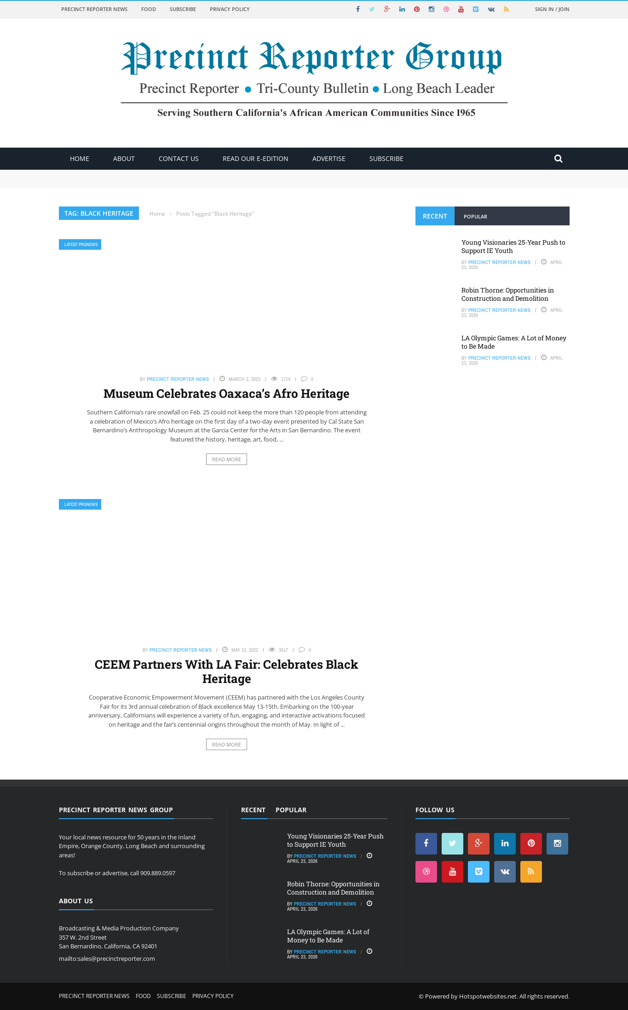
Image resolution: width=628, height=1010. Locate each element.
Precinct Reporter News (94, 9)
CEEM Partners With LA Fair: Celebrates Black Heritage (226, 671)
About (124, 158)
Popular (475, 216)
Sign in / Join (552, 9)
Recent (435, 216)
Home (79, 158)
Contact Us (179, 158)
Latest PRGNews (81, 244)
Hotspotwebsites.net (488, 996)
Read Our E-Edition (255, 158)
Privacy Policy (230, 9)
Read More (226, 459)
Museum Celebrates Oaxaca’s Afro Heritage (227, 393)
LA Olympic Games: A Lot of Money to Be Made (513, 341)
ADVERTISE (329, 158)
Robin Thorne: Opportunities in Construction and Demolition (507, 294)
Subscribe (183, 9)
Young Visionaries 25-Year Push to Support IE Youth (513, 246)
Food (148, 9)
